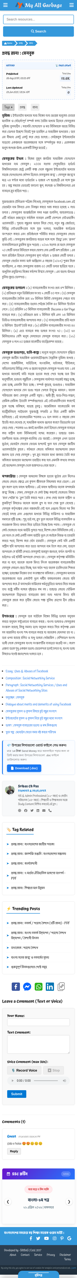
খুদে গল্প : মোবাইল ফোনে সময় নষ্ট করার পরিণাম (31, 732)
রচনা (31, 43)
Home (8, 43)
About (13, 1258)
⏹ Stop (53, 1073)
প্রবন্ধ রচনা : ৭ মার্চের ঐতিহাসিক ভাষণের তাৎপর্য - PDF (35, 875)
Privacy (51, 1258)
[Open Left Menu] (5, 5)
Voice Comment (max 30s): (27, 1065)
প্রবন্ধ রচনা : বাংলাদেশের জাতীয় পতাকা (30, 844)
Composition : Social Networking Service (30, 678)
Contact (25, 1258)
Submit (16, 1097)
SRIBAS (24, 1253)
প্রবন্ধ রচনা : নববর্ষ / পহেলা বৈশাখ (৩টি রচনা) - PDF (38, 923)
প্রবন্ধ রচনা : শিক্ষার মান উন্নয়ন (25, 888)
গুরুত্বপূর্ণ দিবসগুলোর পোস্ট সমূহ (26, 967)
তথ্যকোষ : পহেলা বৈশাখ (22, 948)
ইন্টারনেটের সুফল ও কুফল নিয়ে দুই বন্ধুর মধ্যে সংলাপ (34, 718)
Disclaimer (65, 1258)
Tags (8, 107)
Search (38, 31)
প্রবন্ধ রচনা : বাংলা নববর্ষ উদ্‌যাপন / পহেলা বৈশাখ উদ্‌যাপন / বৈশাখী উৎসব (36, 935)
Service (38, 1258)
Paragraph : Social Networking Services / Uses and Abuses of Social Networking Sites (36, 687)
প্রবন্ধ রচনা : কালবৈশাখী (21, 863)
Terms (67, 1263)
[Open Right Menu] (71, 5)
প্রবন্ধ (21, 43)
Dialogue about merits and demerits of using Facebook (38, 704)
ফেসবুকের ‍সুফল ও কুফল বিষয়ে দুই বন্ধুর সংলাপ (31, 711)
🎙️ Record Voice (24, 1073)
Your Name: (38, 1019)
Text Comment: (38, 1043)
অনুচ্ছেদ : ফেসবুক (15, 697)
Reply (14, 1154)
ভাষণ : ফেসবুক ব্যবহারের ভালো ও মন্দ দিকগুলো (31, 725)
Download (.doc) (24, 768)
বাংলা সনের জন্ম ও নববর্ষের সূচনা (27, 957)
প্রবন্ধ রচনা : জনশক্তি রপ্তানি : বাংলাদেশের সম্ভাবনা (36, 854)
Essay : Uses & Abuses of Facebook (27, 671)
